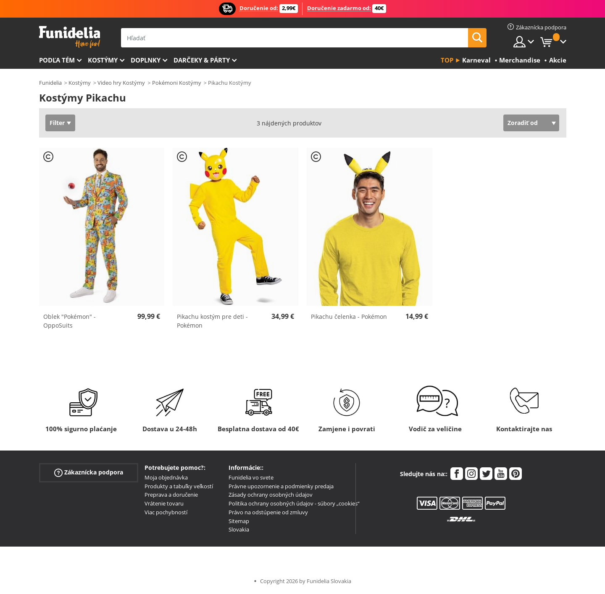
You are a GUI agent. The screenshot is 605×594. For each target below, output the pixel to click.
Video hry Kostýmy (121, 82)
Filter (57, 123)
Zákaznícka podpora (88, 472)
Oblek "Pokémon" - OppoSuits (69, 321)
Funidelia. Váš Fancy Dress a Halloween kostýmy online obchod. (69, 37)
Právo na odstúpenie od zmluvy (268, 512)
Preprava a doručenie (171, 494)
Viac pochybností (166, 512)
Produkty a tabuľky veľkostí (179, 486)
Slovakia (239, 529)
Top (447, 60)
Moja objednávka (166, 477)
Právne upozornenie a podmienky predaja (281, 486)
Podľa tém (57, 60)
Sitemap (239, 521)
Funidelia (50, 82)
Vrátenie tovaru (164, 503)
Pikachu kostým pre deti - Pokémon (212, 321)
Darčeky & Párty (202, 60)
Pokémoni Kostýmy (176, 82)
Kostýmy (103, 60)
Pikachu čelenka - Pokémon (349, 316)
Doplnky (145, 60)
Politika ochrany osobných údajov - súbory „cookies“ (294, 503)
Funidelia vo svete (251, 477)
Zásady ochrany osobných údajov (271, 494)
